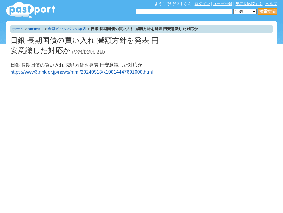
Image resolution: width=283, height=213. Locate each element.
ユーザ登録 (222, 3)
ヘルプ (271, 3)
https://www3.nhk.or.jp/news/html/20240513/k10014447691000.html (81, 72)
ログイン (202, 3)
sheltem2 (36, 29)
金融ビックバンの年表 (67, 29)
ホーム (18, 29)
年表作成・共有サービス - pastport (30, 10)
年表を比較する (249, 3)
